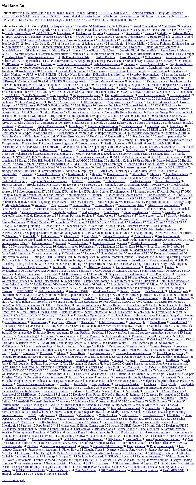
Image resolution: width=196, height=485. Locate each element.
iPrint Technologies (142, 342)
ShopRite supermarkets (170, 363)
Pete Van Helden (168, 232)
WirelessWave (65, 284)
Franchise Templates (131, 205)
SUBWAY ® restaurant (104, 418)
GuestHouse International (17, 429)
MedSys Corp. (120, 411)
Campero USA (151, 146)
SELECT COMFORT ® (162, 60)
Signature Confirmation (146, 84)
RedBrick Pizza (75, 432)
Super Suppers (105, 250)
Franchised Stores (104, 243)
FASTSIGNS (70, 98)
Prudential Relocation (39, 349)
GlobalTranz (96, 373)
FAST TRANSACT (151, 198)
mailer (51, 13)
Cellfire (64, 384)
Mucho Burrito (172, 243)
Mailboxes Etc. (34, 13)
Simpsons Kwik (138, 184)
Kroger (23, 160)
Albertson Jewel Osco (107, 53)
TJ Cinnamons (14, 91)
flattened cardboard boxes (171, 16)
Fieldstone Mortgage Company (79, 260)
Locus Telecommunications (116, 256)
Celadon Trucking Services (50, 325)
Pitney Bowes (70, 449)
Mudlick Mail (81, 53)
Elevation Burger (117, 174)
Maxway (155, 174)
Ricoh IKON (132, 367)
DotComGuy (89, 129)
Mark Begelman (179, 164)
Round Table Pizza (142, 466)
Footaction (139, 356)
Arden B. (40, 205)
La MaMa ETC (97, 19)
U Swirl (123, 250)
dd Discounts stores (42, 215)
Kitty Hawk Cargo (171, 263)
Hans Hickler (142, 115)
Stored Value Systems (35, 287)
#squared (79, 222)
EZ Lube (189, 88)
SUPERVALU (173, 146)
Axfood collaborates (88, 305)
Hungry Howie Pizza (85, 50)
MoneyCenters (135, 67)
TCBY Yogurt (34, 473)
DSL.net (185, 377)
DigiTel (16, 387)
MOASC (150, 367)
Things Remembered (46, 281)
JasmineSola (134, 439)
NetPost (61, 243)
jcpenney (88, 377)
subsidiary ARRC (138, 253)
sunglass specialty (101, 353)
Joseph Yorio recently (27, 466)
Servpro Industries (175, 74)
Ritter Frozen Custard (133, 442)
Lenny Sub (143, 312)
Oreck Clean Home (87, 277)
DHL (181, 260)
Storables (52, 370)
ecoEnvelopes (105, 201)
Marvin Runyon (170, 191)
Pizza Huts (139, 174)
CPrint (6, 315)
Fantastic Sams (156, 81)
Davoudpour (109, 153)
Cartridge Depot (34, 277)
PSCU (116, 157)
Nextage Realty (162, 153)
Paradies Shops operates (16, 208)
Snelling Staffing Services (175, 256)
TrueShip (149, 391)
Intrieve (187, 232)
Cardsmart (34, 36)
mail (21, 201)
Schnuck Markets (166, 98)
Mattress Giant (120, 115)
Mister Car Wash (148, 298)
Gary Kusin (64, 33)
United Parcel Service (51, 126)
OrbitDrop (42, 229)
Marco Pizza (60, 50)
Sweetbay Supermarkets (144, 74)
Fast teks (26, 425)
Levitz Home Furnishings (113, 170)
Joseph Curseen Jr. (16, 329)
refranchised (61, 222)
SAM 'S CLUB (47, 74)
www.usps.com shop (48, 253)
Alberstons (11, 236)
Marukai (76, 463)
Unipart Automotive (128, 267)
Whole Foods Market (144, 277)
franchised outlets (104, 88)
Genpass (7, 360)
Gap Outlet (33, 387)
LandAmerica (55, 195)
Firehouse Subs (144, 108)
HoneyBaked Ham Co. (15, 284)
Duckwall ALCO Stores (107, 446)
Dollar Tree (29, 442)
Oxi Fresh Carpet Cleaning (111, 84)
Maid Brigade (83, 105)
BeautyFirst (70, 184)
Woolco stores (27, 71)
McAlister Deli (11, 411)
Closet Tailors (28, 312)
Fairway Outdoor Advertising (134, 353)
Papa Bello (29, 236)
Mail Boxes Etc (97, 29)
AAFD (156, 212)
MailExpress (29, 394)
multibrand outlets (112, 232)
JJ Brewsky (107, 387)
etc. (31, 19)
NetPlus (174, 270)
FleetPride (97, 225)
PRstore (185, 380)
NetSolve (55, 432)
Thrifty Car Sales (140, 181)
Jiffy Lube (47, 71)
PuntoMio (8, 305)
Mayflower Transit (119, 102)
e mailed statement (143, 13)
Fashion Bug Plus (175, 133)
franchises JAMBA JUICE (18, 139)
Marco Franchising (148, 122)
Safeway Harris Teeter (135, 153)
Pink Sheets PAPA (99, 287)
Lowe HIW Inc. (48, 98)
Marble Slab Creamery (168, 115)
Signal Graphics (40, 222)
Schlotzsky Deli (86, 360)
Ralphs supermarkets (110, 133)
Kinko (80, 29)
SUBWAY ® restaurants (16, 459)
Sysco (14, 219)
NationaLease (62, 153)
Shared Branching (16, 439)
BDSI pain (157, 129)
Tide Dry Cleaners (81, 201)
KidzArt (89, 298)
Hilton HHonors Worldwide (82, 422)
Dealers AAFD (175, 425)
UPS (53, 43)
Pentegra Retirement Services (20, 356)
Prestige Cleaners (123, 370)
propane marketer (12, 239)
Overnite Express (24, 53)
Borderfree (135, 222)
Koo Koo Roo (163, 418)
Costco (104, 360)
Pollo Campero (50, 236)
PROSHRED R (113, 78)
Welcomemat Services (15, 281)
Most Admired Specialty (40, 260)
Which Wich (128, 349)
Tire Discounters (73, 363)
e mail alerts (40, 16)
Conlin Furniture (15, 308)
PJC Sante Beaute (133, 401)
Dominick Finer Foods (87, 394)
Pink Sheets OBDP (153, 270)
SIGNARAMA (14, 36)
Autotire (154, 398)
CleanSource (67, 133)
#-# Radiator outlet (114, 342)
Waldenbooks (10, 373)
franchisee (11, 67)
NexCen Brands (115, 394)
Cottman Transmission (46, 439)
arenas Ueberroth (142, 88)
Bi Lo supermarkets (29, 191)
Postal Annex (161, 29)
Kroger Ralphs (87, 60)
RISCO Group (98, 222)
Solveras (47, 418)
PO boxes (147, 16)
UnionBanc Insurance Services (20, 78)
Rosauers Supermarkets (53, 53)
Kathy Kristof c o (49, 422)
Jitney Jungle (137, 322)
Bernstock (186, 325)
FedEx (110, 198)
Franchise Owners (13, 136)
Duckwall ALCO (12, 232)
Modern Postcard (86, 153)
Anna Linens (9, 435)
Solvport (47, 294)
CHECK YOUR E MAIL (114, 13)
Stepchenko (169, 277)
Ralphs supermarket (78, 115)
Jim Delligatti (44, 453)
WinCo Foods (113, 391)
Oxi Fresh (156, 339)
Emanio (150, 308)
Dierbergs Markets (116, 336)
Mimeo (154, 284)
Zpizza (84, 88)
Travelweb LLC (153, 415)
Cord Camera (144, 301)
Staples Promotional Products (127, 274)
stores (123, 243)
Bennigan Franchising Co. (54, 429)
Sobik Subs (115, 225)
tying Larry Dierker (64, 322)
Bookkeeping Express (89, 33)
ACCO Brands (172, 387)
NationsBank (10, 408)
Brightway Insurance (113, 60)
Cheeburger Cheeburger (107, 164)
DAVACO (8, 98)
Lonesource (38, 177)
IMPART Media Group (62, 102)
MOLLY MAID (37, 91)
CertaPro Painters (85, 470)
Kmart (115, 219)
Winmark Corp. (113, 184)
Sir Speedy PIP (14, 40)
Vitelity (120, 294)
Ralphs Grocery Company (160, 47)
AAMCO (81, 160)
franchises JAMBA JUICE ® (169, 167)
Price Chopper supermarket (59, 446)
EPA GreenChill (155, 291)
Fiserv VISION (67, 208)
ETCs (13, 19)
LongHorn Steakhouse (72, 122)
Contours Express (126, 270)
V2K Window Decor (63, 177)
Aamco (119, 81)
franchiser (150, 384)
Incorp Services (61, 380)
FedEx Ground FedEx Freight (128, 71)
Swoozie (114, 425)
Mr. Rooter (185, 305)
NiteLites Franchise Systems (68, 108)
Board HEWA (178, 322)
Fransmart (8, 294)
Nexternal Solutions (138, 105)
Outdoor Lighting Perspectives (47, 201)
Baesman (96, 195)
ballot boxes (109, 16)
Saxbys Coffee (159, 442)
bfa (3, 301)
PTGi (8, 453)
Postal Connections (145, 26)
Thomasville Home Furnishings (123, 112)
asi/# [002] (121, 398)
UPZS (142, 284)
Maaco (61, 353)
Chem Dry (67, 150)
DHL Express (75, 373)
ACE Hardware (141, 98)
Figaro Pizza (144, 160)
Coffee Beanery (143, 236)
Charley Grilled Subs (18, 33)
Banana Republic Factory (147, 208)
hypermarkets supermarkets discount (24, 108)
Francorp (49, 456)
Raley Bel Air (130, 415)
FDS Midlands (79, 243)
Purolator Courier (98, 191)
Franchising (76, 126)
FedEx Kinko (63, 29)
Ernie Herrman (183, 318)
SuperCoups (85, 40)
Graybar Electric (56, 463)
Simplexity (133, 391)
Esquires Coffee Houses (141, 78)
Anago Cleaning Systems (30, 164)
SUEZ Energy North (83, 139)
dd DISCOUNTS (88, 229)
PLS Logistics (21, 363)
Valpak (189, 373)
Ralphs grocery (94, 43)
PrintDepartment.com (41, 57)
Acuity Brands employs (37, 346)
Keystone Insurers (117, 263)
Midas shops (26, 98)
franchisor (31, 143)
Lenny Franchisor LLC (35, 60)
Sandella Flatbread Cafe (103, 363)
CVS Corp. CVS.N (26, 315)
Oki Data (32, 446)
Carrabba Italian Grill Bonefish (29, 301)
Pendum (186, 60)
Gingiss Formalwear (114, 260)
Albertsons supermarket (30, 339)
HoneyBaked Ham (112, 253)
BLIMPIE (114, 367)
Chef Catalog (82, 429)
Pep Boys (87, 170)
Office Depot (153, 57)
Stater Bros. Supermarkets (98, 239)
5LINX (23, 256)
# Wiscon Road (27, 81)
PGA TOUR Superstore (165, 157)
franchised (81, 47)
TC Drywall (23, 453)
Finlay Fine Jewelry (46, 363)
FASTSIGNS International (64, 404)
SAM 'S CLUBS (52, 81)
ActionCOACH (62, 119)
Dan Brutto (161, 225)
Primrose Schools (143, 336)
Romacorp (48, 356)
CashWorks (93, 391)
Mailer (81, 13)
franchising (114, 33)
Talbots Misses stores (116, 236)
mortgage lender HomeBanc (19, 170)
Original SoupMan (170, 315)
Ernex (23, 177)
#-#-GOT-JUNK (83, 36)
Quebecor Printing (70, 263)
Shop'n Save (111, 212)
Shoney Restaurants (136, 212)
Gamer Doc (96, 367)
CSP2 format (28, 105)
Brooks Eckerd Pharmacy (43, 184)
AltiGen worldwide (25, 418)
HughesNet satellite (14, 215)
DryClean (186, 26)
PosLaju (83, 456)
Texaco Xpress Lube (167, 181)
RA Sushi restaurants (153, 349)
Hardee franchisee (129, 308)
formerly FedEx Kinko (133, 239)
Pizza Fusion (84, 119)
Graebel (175, 246)
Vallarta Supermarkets (35, 212)
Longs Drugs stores (65, 212)
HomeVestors (104, 215)
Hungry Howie (86, 67)
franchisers (8, 177)
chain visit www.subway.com (59, 129)
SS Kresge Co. (91, 184)
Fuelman (101, 284)
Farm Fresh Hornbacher (16, 253)
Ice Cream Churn (183, 449)
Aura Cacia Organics (128, 188)
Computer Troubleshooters (73, 64)
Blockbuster (66, 415)
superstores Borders (127, 384)
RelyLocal (35, 318)
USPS (29, 74)
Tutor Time (66, 315)
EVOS (20, 370)
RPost (139, 102)
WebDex (41, 380)
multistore (183, 356)
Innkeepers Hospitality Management (136, 377)
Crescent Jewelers (89, 143)
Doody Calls (168, 384)
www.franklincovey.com (17, 229)
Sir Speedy (43, 29)
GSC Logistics (177, 129)
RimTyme (97, 108)
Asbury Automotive (63, 188)
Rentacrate (50, 387)
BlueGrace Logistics (171, 308)
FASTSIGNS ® (184, 36)
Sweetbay (76, 267)
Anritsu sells (137, 346)
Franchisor (94, 181)
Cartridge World (76, 81)
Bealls (153, 305)
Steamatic (118, 222)
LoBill (123, 88)
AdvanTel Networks (97, 404)
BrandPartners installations (159, 119)
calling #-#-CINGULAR (96, 270)
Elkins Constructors (92, 425)
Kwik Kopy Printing (140, 232)
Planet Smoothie (77, 146)
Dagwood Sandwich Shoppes (49, 181)
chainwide (97, 122)
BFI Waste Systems (120, 456)
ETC (4, 19)
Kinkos (90, 308)
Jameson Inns (54, 373)
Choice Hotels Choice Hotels (124, 195)
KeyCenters (181, 432)
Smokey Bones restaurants (52, 332)
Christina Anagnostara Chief (174, 139)
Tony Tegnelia (124, 298)
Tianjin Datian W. (110, 435)
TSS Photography (161, 274)
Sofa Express (156, 164)
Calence (21, 360)
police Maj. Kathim (120, 160)
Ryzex (131, 360)
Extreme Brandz (183, 33)
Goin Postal (133, 33)
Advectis (71, 170)
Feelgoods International (168, 253)
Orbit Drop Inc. (28, 294)
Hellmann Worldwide (51, 291)
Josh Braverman (115, 181)
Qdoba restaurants (110, 67)
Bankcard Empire (114, 422)
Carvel (184, 198)
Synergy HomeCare (169, 301)
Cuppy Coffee (59, 205)
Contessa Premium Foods (83, 112)
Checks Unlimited (25, 122)
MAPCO (57, 91)
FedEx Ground (11, 119)
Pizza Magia (115, 43)
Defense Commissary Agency (59, 442)
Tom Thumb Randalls (173, 281)
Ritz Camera (9, 133)
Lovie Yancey (66, 336)
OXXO (123, 91)
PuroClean (168, 305)
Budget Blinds (90, 212)
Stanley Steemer (158, 449)
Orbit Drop (171, 177)
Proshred (129, 64)
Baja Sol (97, 174)
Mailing (92, 13)
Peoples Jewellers (162, 356)
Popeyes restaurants (162, 446)
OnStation (84, 284)
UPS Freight (53, 191)
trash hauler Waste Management (118, 380)
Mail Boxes (169, 26)
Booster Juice (71, 370)
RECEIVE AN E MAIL (16, 16)
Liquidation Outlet (122, 284)
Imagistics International (125, 408)
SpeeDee (101, 115)
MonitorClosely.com (33, 88)
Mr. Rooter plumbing (27, 225)
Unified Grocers (132, 126)
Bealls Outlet (49, 312)
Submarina (89, 98)
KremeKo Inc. (126, 429)
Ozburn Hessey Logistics (57, 143)
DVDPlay (105, 298)
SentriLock (138, 260)
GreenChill (87, 322)
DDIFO (45, 105)
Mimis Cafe (154, 425)
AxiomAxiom (121, 191)
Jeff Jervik (164, 336)
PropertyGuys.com (171, 367)
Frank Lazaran (136, 305)
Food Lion (176, 126)
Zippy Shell (74, 91)
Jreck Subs (80, 384)
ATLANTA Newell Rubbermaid (83, 439)
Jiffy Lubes (115, 439)
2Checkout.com (85, 380)
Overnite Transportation (136, 363)
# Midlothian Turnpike (45, 298)
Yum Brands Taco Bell (136, 418)
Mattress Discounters (138, 53)
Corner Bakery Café (120, 122)
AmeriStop (8, 312)
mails (60, 13)
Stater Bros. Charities (153, 246)
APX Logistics (128, 146)
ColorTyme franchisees (28, 195)
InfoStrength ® (32, 373)
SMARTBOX (44, 33)
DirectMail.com (11, 50)
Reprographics (45, 208)
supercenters (13, 143)
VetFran (59, 308)
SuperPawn (135, 81)
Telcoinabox (72, 253)
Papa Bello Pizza (176, 57)
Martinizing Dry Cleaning (117, 139)
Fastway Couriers (59, 277)
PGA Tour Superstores (144, 470)
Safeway (27, 174)
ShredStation (159, 71)
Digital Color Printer (57, 466)
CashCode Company (14, 181)
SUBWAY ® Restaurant (37, 367)
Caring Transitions (144, 263)
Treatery (140, 459)
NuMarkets (12, 47)
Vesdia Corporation (57, 329)
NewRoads (97, 136)
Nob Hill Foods (41, 160)
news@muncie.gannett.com (163, 439)
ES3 (88, 463)
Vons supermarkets (161, 260)
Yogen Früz (64, 349)
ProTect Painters (90, 336)
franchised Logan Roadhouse (39, 150)
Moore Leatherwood (35, 67)
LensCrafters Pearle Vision (91, 466)
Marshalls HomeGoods (116, 459)
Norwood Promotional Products (32, 246)
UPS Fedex (167, 170)
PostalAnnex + (139, 29)
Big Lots (168, 298)
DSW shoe (78, 325)
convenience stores (29, 463)
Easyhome (138, 373)
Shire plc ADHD (43, 256)
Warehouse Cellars (104, 291)
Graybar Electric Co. (85, 459)
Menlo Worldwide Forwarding (152, 411)
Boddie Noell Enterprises (76, 74)
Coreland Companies (169, 370)
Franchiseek (68, 250)
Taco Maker (64, 305)
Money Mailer (136, 43)
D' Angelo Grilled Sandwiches (125, 449)
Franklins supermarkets (93, 157)
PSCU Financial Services (173, 108)
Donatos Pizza (10, 112)
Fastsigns (30, 64)
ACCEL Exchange (99, 294)
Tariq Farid (55, 115)
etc (37, 19)
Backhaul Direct (121, 315)
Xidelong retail (45, 133)
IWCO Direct (46, 263)
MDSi (14, 353)
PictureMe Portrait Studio (73, 453)
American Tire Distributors (98, 246)
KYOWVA (35, 370)
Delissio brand (10, 404)
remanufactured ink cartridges (133, 287)
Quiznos (168, 398)
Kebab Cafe (9, 60)
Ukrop (5, 225)
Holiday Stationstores (131, 387)
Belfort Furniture (52, 112)
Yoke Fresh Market (94, 408)
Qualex (169, 267)
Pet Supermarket (180, 95)
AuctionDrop (106, 36)
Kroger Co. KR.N (93, 346)
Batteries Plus (128, 50)
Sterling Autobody (115, 143)
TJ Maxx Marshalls (172, 391)
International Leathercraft (37, 435)
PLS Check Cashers (96, 370)
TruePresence (27, 342)
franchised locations (27, 456)
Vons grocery (72, 298)
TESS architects (149, 429)
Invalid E (101, 411)
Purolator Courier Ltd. (42, 136)
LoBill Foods (167, 404)
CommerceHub (22, 332)
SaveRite (7, 384)
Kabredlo (138, 398)
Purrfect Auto (162, 312)
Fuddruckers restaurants (43, 449)
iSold (27, 43)
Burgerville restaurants (119, 95)
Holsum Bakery (104, 205)
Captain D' (150, 463)
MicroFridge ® (178, 291)
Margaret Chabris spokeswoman (96, 349)
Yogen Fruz (170, 422)
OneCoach (109, 177)
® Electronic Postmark (36, 408)
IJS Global (173, 415)
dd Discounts (130, 119)
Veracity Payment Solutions (152, 201)
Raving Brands (89, 177)
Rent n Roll (65, 256)
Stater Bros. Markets (73, 136)
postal (171, 198)
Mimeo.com (68, 425)
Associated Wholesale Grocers (43, 411)
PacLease (171, 105)
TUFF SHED (25, 291)
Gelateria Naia (134, 453)
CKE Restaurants (16, 322)
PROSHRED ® (59, 164)
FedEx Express (158, 401)
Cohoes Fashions (160, 43)
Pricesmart (169, 377)
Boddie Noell (47, 167)
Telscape (7, 267)
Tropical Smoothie (169, 236)
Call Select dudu (61, 360)
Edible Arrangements (31, 102)
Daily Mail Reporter (170, 13)
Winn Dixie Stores (144, 170)
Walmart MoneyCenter (71, 418)
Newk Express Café (107, 167)
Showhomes (166, 342)
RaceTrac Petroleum (127, 47)
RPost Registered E (115, 277)
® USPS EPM (26, 250)
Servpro (26, 133)
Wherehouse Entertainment (58, 157)
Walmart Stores (175, 456)
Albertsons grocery (135, 167)
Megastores (47, 415)
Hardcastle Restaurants (84, 301)
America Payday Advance (32, 267)
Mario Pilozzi (47, 250)
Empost (154, 387)
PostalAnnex (164, 53)
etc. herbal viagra (52, 19)
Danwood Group (157, 112)
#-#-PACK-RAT (62, 67)
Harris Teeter (172, 408)
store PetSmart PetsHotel (89, 332)
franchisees (119, 29)
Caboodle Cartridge (87, 78)
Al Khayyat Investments (144, 422)
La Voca (176, 401)
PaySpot (84, 188)
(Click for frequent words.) (57, 26)
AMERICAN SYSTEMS (166, 239)
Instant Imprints (70, 43)
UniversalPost (116, 136)
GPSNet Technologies (18, 29)
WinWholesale (159, 459)
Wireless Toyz (182, 29)
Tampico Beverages (78, 411)
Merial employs (77, 174)
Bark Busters (39, 360)
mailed (70, 13)
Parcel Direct (10, 367)
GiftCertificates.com (113, 470)
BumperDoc (63, 367)
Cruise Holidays (34, 404)
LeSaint (118, 360)
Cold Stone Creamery (57, 78)
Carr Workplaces (27, 398)
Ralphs (80, 367)
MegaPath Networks (17, 205)
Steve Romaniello (96, 312)
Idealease (46, 64)
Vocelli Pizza (64, 160)
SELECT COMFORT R (47, 146)
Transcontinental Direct (55, 47)
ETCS (22, 19)
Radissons (75, 308)
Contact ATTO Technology (129, 339)
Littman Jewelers (145, 191)
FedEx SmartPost (35, 95)
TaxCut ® (175, 373)
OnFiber (7, 370)
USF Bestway (54, 318)
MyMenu (98, 160)
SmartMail (22, 401)
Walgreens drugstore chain (159, 380)
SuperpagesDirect (163, 329)
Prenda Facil (152, 267)
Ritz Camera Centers (107, 64)
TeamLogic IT (10, 43)
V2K (158, 105)
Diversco (10, 88)
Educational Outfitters (30, 115)
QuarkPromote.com (96, 339)
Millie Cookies (108, 415)
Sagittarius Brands (181, 64)
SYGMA (78, 287)
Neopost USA (146, 256)
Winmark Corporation (61, 198)
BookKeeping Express (107, 453)
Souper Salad (72, 281)
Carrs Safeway (151, 177)
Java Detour (130, 219)
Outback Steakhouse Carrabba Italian (146, 318)
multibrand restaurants (151, 95)
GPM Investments (37, 50)
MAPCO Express (168, 88)
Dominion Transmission (103, 126)
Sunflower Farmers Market (98, 442)
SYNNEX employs (161, 150)
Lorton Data (127, 246)
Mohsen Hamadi (57, 473)
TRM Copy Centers (99, 267)
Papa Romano (129, 177)
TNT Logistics (96, 274)
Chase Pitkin (52, 225)
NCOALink (81, 164)
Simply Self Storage (96, 281)
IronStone (8, 201)
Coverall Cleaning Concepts (167, 40)
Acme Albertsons (116, 208)
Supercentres (94, 263)
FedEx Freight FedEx (18, 380)
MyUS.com (31, 112)
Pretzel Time (81, 329)
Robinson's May (85, 401)
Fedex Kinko (158, 322)
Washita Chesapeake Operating (36, 384)
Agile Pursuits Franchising (74, 57)
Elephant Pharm (63, 229)
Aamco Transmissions (131, 36)
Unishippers (144, 139)
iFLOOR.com (110, 318)
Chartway (177, 71)
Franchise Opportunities (92, 315)
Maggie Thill (62, 105)
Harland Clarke (145, 315)
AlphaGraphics (106, 40)
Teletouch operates (118, 108)
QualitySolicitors (167, 160)
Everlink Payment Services (75, 215)
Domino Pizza (81, 205)
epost (179, 312)
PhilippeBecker (101, 384)
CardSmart (47, 122)
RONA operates (32, 219)
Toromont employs (30, 305)
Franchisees (19, 84)
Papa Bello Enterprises (86, 95)
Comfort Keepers (160, 346)
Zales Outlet (139, 329)
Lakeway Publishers (108, 105)
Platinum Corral (64, 40)
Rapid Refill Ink (160, 36)
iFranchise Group (75, 225)
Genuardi (98, 456)
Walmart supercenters (70, 294)
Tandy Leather (59, 95)
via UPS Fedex (173, 284)
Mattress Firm (70, 387)
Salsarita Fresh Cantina (72, 71)
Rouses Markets (101, 81)
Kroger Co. (66, 456)
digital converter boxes (86, 16)
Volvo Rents (77, 353)
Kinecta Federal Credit (180, 435)
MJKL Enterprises (144, 91)
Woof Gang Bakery (134, 129)
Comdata (85, 250)
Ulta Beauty (103, 463)
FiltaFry (163, 33)
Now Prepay (172, 212)
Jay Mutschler (21, 188)
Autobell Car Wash (157, 188)
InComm (65, 356)
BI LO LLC (12, 95)
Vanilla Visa (106, 308)
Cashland (89, 387)
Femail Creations (95, 219)
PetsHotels (172, 360)
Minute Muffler (145, 404)
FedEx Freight (185, 53)
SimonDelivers (135, 150)
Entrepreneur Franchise (30, 432)
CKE (49, 305)
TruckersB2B (110, 129)
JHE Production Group (129, 432)
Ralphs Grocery (71, 219)
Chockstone (65, 435)
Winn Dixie (86, 133)
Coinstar (48, 336)
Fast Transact (122, 281)
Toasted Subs (10, 287)
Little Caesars (173, 122)
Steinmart (135, 394)
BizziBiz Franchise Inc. (110, 74)
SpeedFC (165, 91)
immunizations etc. (120, 19)
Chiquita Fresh (93, 449)
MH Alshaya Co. (106, 119)
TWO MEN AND (173, 470)
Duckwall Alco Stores (122, 332)
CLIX (176, 188)
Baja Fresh (51, 274)
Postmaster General (56, 391)
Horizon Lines (14, 57)
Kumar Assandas (12, 446)
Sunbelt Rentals (40, 308)
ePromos (63, 394)
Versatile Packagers (36, 119)
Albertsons (30, 47)
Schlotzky (136, 60)
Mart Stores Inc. (91, 208)
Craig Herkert (113, 305)
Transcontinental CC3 (55, 398)
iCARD (126, 301)
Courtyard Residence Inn (161, 394)
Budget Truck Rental (116, 229)
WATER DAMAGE (158, 143)
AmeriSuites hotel (44, 401)
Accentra (103, 377)
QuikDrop (109, 50)
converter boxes (129, 16)
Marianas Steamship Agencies (92, 398)
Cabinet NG (119, 466)
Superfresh (8, 256)
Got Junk (40, 43)
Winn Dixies (25, 126)
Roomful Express (150, 360)
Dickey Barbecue (135, 157)
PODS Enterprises (92, 102)
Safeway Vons (167, 466)
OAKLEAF (175, 222)
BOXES (55, 16)
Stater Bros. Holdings (50, 174)
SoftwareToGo (86, 435)
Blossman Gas (104, 429)
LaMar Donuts (43, 284)
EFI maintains (184, 91)
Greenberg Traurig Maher (17, 263)
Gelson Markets (11, 74)
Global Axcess (176, 339)
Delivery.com (102, 188)
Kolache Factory (89, 150)
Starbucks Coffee (90, 198)
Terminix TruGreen (66, 408)
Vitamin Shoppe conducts (164, 205)
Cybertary (48, 315)
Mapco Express (184, 43)
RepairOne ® (126, 215)
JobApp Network (67, 346)
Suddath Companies (133, 40)
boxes (66, 16)
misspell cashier (11, 473)
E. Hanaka (46, 353)
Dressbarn (84, 167)
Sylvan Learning (140, 136)
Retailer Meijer (71, 312)
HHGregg (8, 81)
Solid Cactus (169, 463)
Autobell (136, 143)
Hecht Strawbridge (57, 36)
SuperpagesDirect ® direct (43, 232)
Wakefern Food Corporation (32, 153)
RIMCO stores (113, 150)
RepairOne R (126, 198)
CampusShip (9, 174)
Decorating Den (119, 356)
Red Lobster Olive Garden (158, 219)
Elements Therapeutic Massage (21, 391)
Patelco (157, 435)
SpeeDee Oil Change (178, 84)
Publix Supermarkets (112, 322)
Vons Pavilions (101, 47)
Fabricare (184, 298)
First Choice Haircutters (90, 356)
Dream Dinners (170, 78)
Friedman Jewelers (137, 225)
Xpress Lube (152, 408)
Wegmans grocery (159, 432)
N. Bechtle (59, 267)
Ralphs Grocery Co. (159, 195)
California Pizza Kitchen (62, 239)
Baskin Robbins (105, 57)
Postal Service (74, 191)
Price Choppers (156, 126)
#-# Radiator (164, 294)
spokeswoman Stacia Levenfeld (159, 332)
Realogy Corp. (182, 201)
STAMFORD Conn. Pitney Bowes (61, 342)
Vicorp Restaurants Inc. (100, 91)
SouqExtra (145, 370)
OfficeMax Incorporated (46, 84)
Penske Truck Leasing (144, 243)
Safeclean (47, 394)
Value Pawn (61, 287)
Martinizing (98, 71)
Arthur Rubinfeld (144, 281)
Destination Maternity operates (46, 377)
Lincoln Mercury (59, 470)
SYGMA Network (32, 198)
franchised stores (159, 67)
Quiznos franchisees (63, 88)
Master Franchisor (28, 274)
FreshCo (21, 298)
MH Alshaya (86, 415)
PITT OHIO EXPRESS (30, 470)
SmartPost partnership (168, 136)
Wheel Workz (13, 377)
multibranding (77, 195)
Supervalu (29, 353)
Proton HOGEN (78, 291)
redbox (77, 391)
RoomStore (159, 184)
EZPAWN (90, 232)
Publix (85, 446)
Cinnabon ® (71, 236)
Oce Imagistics (86, 256)
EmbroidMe (148, 50)
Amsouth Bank (108, 401)
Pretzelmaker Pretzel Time (18, 167)
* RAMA (179, 442)
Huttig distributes (67, 246)
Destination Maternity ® (64, 339)
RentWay (7, 250)
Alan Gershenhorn (176, 174)
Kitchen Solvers (42, 243)
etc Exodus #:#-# (75, 19)
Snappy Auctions (38, 40)
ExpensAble (12, 260)
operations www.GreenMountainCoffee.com (117, 325)
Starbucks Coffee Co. (162, 325)
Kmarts (149, 33)
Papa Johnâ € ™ (46, 425)
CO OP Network (122, 312)
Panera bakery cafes (151, 215)
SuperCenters (123, 404)
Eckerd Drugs (135, 164)
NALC (37, 329)
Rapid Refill (35, 239)
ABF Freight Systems (161, 453)
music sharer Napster (63, 270)
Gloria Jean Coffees (127, 463)
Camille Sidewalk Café (161, 102)
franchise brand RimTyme (52, 459)
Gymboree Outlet (35, 270)
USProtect (162, 287)
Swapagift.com (11, 270)
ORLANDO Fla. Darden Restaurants (156, 229)
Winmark (125, 201)
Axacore (65, 401)
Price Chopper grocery (171, 353)
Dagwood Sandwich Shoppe (19, 129)
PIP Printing (12, 64)
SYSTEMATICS (26, 157)
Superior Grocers (12, 184)
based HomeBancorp (172, 250)
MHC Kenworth (72, 274)
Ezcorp (73, 377)
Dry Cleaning (117, 346)
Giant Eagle (156, 373)
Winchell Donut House (52, 139)
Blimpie (52, 219)
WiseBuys (59, 301)
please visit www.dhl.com (144, 133)
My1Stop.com (10, 346)
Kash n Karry (39, 322)
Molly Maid (91, 236)
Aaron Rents (168, 50)
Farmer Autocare (51, 170)
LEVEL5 (77, 181)
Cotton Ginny (155, 222)
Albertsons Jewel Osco (16, 325)
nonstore (7, 191)
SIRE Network (133, 425)
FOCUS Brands (118, 373)
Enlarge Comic (136, 446)
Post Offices (110, 301)
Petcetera (90, 253)
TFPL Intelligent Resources (111, 329)
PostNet (83, 26)
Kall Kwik (27, 422)
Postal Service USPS (152, 64)
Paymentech (9, 394)
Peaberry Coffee (130, 291)
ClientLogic (9, 425)
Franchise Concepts (78, 84)
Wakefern (40, 188)
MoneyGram (72, 232)
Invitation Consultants (114, 98)
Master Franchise (100, 432)
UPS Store (122, 26)
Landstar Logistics (143, 250)
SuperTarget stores (103, 146)
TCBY (32, 415)
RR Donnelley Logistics (82, 318)
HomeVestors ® (63, 60)
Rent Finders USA (137, 435)
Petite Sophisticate (140, 294)
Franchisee (66, 167)
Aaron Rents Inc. (130, 57)
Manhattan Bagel (28, 336)
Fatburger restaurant (149, 456)
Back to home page (13, 480)
